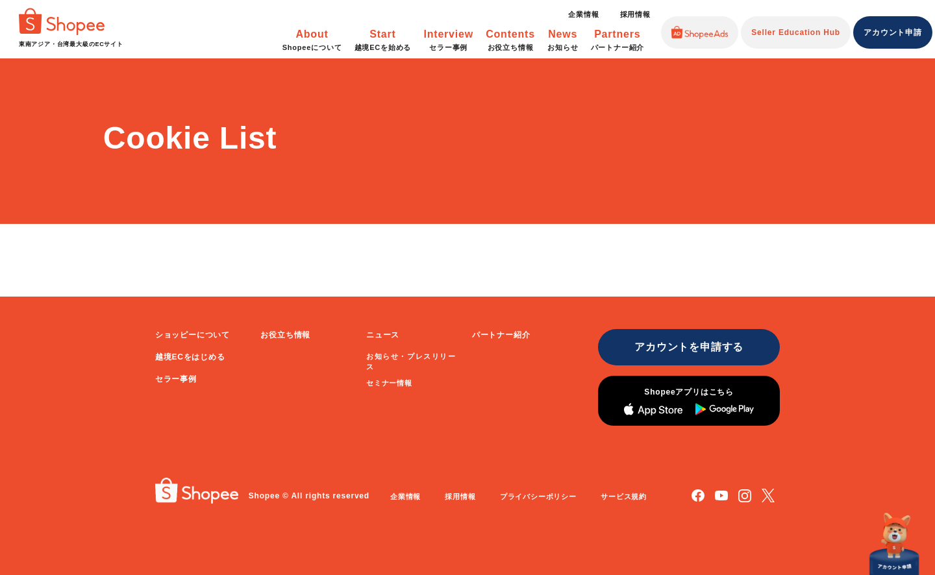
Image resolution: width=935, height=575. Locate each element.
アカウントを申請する (688, 346)
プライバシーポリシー (538, 496)
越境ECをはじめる (190, 356)
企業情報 (583, 14)
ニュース (382, 334)
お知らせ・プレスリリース (411, 361)
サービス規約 (624, 496)
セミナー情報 (389, 383)
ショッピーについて (192, 334)
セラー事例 (176, 379)
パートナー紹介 (501, 334)
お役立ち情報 (285, 334)
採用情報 (635, 14)
